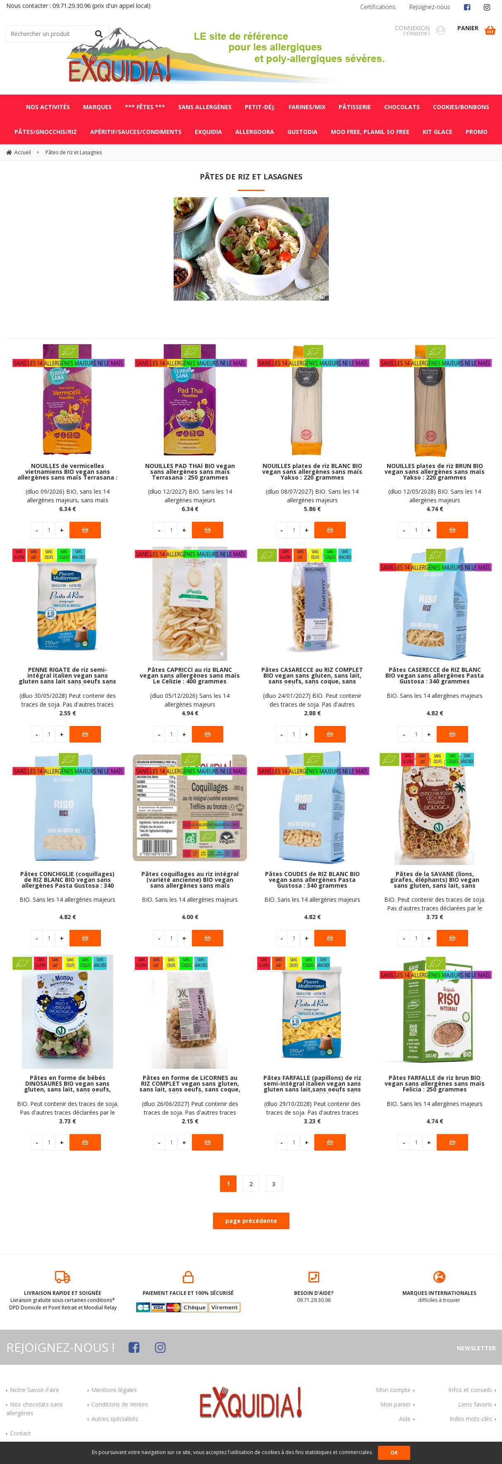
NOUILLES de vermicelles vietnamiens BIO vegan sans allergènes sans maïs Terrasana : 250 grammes (67, 472)
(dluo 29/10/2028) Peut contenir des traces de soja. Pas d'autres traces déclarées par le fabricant (312, 1108)
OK (394, 1452)
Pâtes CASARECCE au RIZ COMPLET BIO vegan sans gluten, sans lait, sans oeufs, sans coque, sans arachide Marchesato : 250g (312, 676)
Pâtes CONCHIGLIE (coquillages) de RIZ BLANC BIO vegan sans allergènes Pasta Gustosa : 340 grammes (67, 880)
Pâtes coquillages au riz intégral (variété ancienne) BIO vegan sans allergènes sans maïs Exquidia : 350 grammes (190, 880)
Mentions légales (114, 1390)
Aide (405, 1419)
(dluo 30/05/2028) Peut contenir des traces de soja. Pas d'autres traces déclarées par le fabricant (67, 700)
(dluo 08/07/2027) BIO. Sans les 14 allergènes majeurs (312, 495)
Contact (20, 1433)
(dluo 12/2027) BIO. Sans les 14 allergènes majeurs (190, 495)
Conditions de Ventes (119, 1404)
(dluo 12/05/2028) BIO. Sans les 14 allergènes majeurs (434, 495)
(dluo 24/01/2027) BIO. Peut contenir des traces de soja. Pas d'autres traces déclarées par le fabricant (312, 700)
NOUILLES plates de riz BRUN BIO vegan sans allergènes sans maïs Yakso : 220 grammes (435, 472)
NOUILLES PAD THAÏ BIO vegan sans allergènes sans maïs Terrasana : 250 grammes (190, 472)
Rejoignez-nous (429, 7)
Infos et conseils (470, 1390)
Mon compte (393, 1390)
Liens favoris (475, 1404)
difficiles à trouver (439, 1287)
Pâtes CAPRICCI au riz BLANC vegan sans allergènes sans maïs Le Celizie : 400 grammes (190, 676)
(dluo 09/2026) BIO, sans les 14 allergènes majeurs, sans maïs (68, 495)
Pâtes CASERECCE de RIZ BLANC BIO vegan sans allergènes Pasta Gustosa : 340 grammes (434, 676)
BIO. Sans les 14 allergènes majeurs (435, 696)
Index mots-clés (470, 1419)
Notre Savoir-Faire (34, 1390)
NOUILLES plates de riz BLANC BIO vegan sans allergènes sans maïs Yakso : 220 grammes (312, 472)
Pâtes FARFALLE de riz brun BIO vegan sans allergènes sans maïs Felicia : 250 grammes (435, 1084)
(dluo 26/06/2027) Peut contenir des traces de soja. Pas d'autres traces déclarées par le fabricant (190, 1108)
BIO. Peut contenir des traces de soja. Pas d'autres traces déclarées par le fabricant (434, 904)
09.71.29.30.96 (313, 1287)
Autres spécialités (114, 1419)
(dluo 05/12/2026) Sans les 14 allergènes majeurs (189, 700)
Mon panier (395, 1404)
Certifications (378, 7)
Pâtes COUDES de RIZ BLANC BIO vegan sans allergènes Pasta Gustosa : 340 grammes (312, 880)
